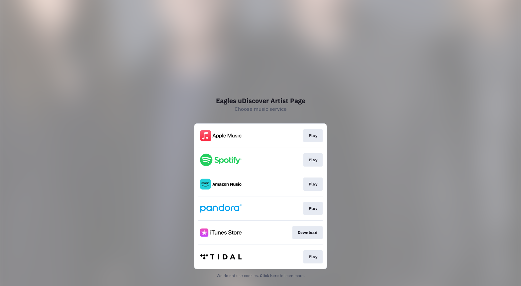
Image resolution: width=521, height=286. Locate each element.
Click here (269, 275)
